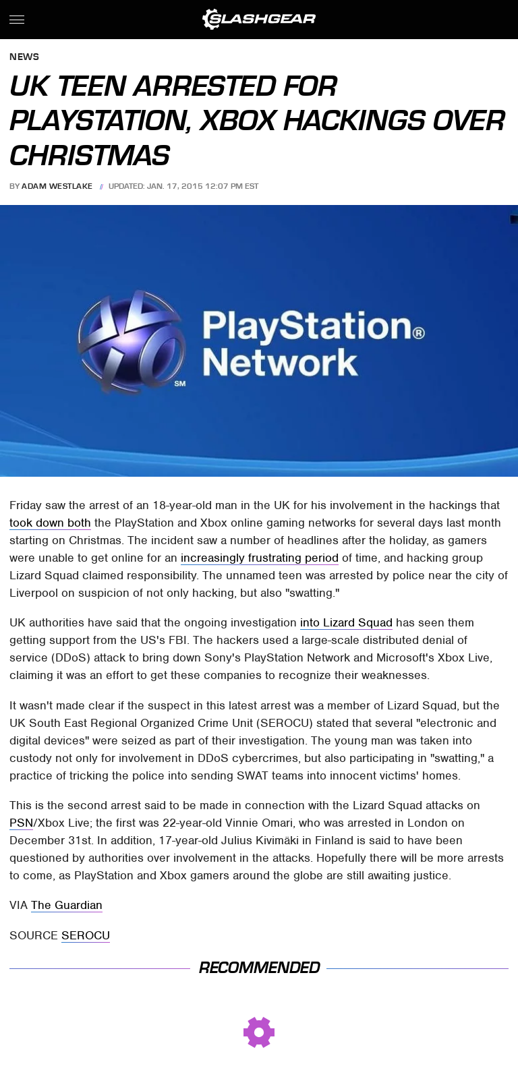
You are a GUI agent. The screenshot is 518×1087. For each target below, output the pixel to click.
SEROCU (85, 935)
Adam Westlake (57, 186)
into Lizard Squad (346, 622)
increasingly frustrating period (260, 557)
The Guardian (67, 905)
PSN (21, 822)
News (24, 57)
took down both (50, 522)
